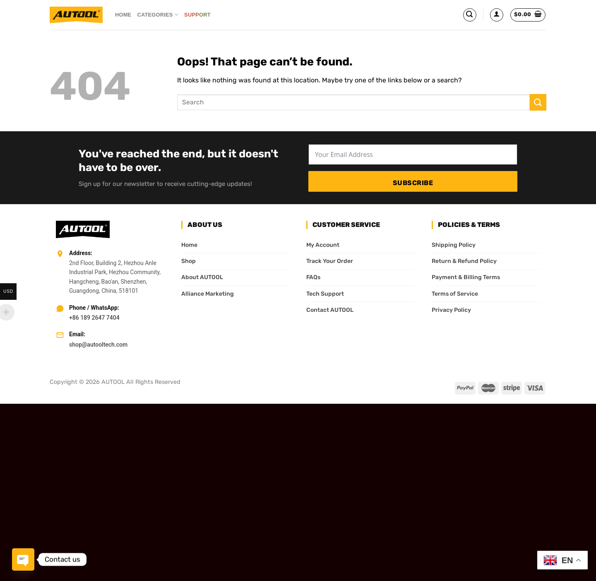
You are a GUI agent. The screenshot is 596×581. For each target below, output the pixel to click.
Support (200, 15)
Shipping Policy (454, 244)
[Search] (469, 15)
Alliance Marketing (207, 293)
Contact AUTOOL (329, 309)
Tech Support (325, 293)
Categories (157, 15)
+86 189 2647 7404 (94, 317)
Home (123, 15)
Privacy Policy (451, 309)
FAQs (313, 277)
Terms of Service (455, 293)
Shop (188, 261)
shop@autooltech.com (98, 344)
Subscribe (413, 183)
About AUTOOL (202, 277)
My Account (322, 244)
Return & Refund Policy (464, 261)
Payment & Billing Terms (466, 277)
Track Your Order (329, 261)
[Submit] (538, 102)
